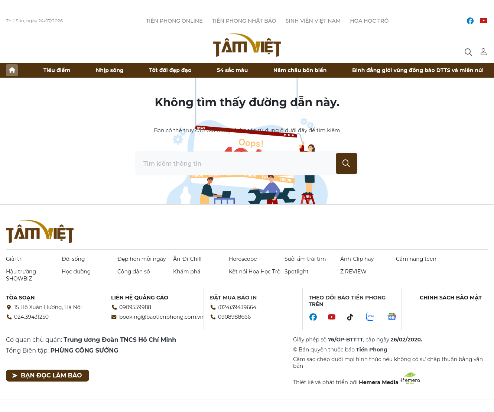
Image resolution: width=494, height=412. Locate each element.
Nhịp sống (110, 70)
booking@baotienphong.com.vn (161, 317)
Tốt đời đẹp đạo (170, 70)
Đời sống (73, 259)
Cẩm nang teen (416, 259)
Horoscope (243, 259)
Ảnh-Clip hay (357, 259)
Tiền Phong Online (174, 20)
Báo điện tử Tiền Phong (247, 45)
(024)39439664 (237, 307)
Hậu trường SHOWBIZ (21, 275)
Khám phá (186, 271)
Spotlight (297, 271)
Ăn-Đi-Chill (187, 259)
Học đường (76, 271)
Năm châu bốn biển (300, 70)
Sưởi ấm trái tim (305, 259)
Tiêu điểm (57, 70)
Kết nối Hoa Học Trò (254, 271)
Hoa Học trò (369, 20)
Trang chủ (12, 70)
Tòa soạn (20, 297)
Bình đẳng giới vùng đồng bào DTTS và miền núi (418, 70)
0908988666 (234, 317)
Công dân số (133, 271)
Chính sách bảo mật (451, 297)
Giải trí (14, 259)
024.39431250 (31, 317)
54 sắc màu (232, 70)
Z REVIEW (353, 271)
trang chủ (229, 130)
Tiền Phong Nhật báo (244, 20)
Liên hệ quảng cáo (139, 297)
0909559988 (135, 307)
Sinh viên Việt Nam (313, 20)
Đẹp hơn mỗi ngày (141, 259)
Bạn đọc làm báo (47, 375)
